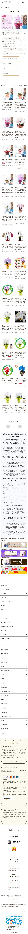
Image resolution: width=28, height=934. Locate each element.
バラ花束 (3, 613)
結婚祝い (3, 699)
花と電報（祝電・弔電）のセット (8, 626)
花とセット (3, 630)
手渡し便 (3, 720)
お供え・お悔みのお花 (6, 716)
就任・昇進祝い (4, 658)
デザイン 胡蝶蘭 (5, 589)
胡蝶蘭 (4, 68)
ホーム (2, 7)
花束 (2, 609)
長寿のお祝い (4, 708)
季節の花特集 (4, 724)
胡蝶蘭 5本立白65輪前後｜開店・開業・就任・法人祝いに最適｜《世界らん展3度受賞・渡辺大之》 (7, 219)
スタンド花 (3, 597)
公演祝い (3, 674)
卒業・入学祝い (4, 703)
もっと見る (14, 761)
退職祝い (3, 683)
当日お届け (3, 733)
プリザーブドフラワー (6, 618)
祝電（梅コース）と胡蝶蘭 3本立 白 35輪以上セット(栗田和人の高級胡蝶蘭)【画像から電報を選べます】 (20, 105)
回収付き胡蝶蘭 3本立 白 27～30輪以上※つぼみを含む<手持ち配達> (20, 354)
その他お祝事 (4, 712)
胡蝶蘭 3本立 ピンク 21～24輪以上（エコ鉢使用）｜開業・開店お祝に (7, 273)
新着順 (25, 85)
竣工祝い (3, 666)
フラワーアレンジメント (6, 601)
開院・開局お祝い (5, 653)
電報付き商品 (5, 73)
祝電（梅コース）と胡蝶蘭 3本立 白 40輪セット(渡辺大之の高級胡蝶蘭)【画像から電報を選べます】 (7, 190)
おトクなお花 (4, 634)
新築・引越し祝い (5, 695)
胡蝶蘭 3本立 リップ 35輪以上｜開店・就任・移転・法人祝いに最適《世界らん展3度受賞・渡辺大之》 (20, 162)
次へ (20, 426)
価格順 (20, 85)
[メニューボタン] (26, 2)
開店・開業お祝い (5, 649)
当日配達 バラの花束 (7, 63)
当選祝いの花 (7, 7)
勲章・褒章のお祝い (5, 670)
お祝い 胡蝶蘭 (4, 585)
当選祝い (3, 678)
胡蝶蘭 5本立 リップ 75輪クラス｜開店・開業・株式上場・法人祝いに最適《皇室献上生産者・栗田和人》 (20, 134)
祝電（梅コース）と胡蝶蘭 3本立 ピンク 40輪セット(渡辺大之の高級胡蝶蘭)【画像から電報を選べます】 (20, 190)
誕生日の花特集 (4, 728)
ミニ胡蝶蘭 (3, 593)
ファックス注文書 (21, 911)
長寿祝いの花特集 (5, 638)
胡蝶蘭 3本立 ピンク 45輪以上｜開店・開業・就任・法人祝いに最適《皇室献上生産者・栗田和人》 (7, 134)
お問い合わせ (5, 911)
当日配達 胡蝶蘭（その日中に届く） (10, 58)
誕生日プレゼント (5, 687)
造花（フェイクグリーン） (7, 622)
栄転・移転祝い (4, 662)
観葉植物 (3, 605)
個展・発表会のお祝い (6, 691)
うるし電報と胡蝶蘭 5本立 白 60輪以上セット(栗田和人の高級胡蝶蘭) (7, 161)
